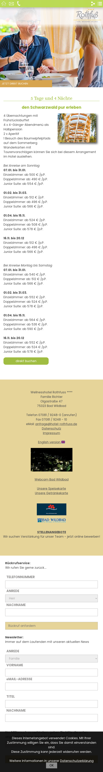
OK (52, 765)
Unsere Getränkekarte (51, 493)
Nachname (16, 605)
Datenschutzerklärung (77, 761)
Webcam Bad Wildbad (52, 479)
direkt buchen (26, 361)
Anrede (12, 591)
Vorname (14, 665)
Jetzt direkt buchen (15, 83)
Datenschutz (51, 428)
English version (51, 442)
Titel (10, 696)
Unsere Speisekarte (51, 489)
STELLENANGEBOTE (51, 532)
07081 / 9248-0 (49, 415)
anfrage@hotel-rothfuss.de (56, 424)
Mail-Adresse (19, 679)
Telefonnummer (20, 577)
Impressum (51, 433)
